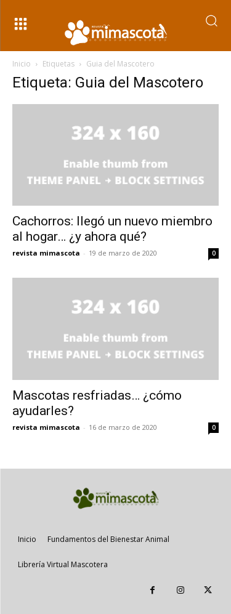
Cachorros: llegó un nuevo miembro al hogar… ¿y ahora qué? (112, 229)
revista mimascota (46, 252)
